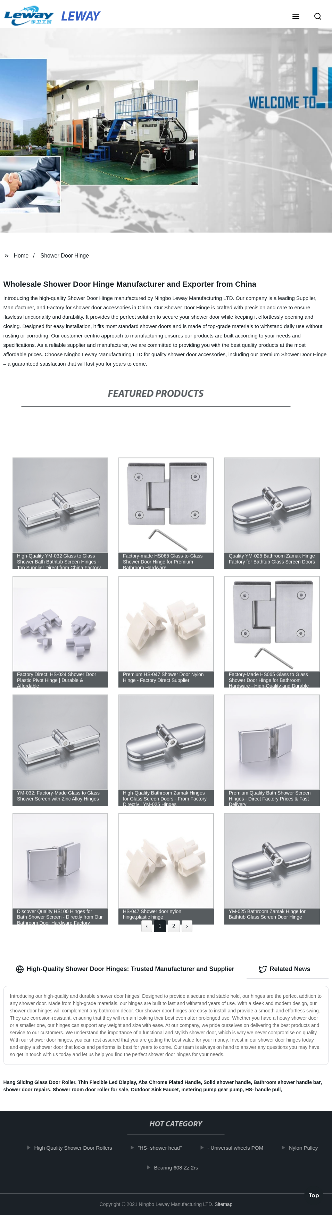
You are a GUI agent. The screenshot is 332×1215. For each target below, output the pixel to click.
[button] (295, 17)
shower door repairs (26, 1089)
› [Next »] (187, 926)
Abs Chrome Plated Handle (170, 1082)
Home (21, 256)
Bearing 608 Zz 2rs (182, 1168)
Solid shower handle (227, 1082)
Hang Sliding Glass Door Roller (39, 1082)
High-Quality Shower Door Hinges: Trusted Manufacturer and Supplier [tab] (125, 969)
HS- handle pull (263, 1089)
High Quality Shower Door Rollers (79, 1148)
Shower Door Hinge (64, 256)
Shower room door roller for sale (90, 1089)
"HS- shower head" (165, 1148)
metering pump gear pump (212, 1089)
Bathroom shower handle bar (287, 1082)
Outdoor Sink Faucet (155, 1089)
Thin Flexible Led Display (107, 1082)
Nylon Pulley (308, 1148)
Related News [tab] (284, 969)
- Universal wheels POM (241, 1148)
